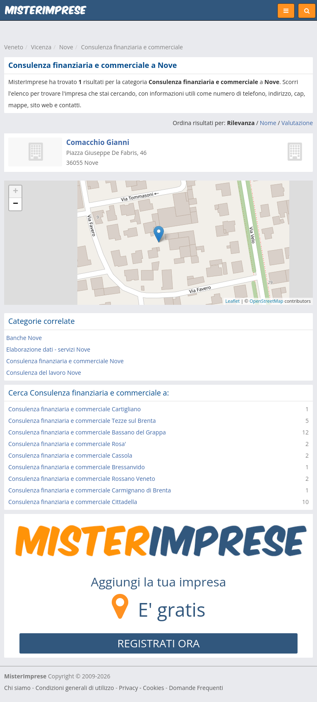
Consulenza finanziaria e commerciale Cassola (70, 455)
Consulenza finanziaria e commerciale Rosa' (67, 444)
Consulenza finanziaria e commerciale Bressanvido (76, 467)
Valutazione (297, 123)
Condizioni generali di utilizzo (75, 688)
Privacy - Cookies (141, 688)
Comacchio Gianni (97, 142)
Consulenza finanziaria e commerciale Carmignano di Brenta (89, 490)
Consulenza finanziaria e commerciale (132, 47)
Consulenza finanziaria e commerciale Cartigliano (74, 409)
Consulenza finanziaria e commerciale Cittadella (72, 502)
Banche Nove (24, 338)
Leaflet (233, 301)
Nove (66, 47)
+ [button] (15, 192)
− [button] (15, 204)
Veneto (13, 47)
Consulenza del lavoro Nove (43, 372)
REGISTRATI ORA (159, 643)
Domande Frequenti (196, 688)
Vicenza (41, 47)
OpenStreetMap (266, 301)
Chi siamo (17, 688)
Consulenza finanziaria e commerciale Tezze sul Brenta (82, 421)
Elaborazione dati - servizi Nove (48, 349)
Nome (268, 123)
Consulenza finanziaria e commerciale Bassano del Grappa (87, 432)
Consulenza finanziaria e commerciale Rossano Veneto (81, 478)
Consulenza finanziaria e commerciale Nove (65, 361)
